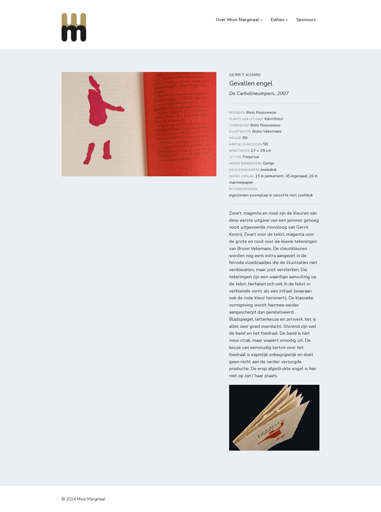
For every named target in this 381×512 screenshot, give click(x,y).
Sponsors (306, 20)
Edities (278, 20)
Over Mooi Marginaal (237, 20)
